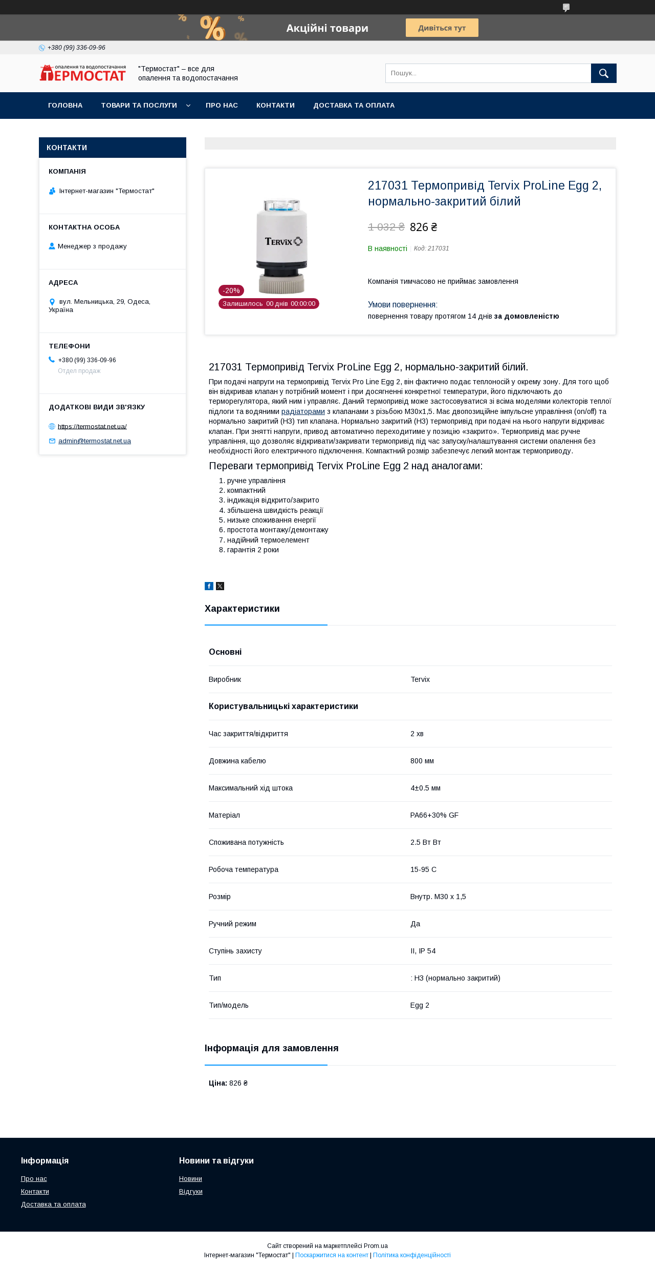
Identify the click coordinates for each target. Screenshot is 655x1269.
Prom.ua (376, 1246)
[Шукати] (604, 73)
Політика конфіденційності (412, 1255)
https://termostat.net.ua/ (92, 426)
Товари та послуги (139, 105)
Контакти (275, 105)
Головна (65, 105)
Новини (190, 1178)
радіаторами (303, 411)
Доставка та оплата (354, 105)
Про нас (222, 105)
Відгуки (191, 1191)
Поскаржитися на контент (331, 1255)
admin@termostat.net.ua (94, 441)
